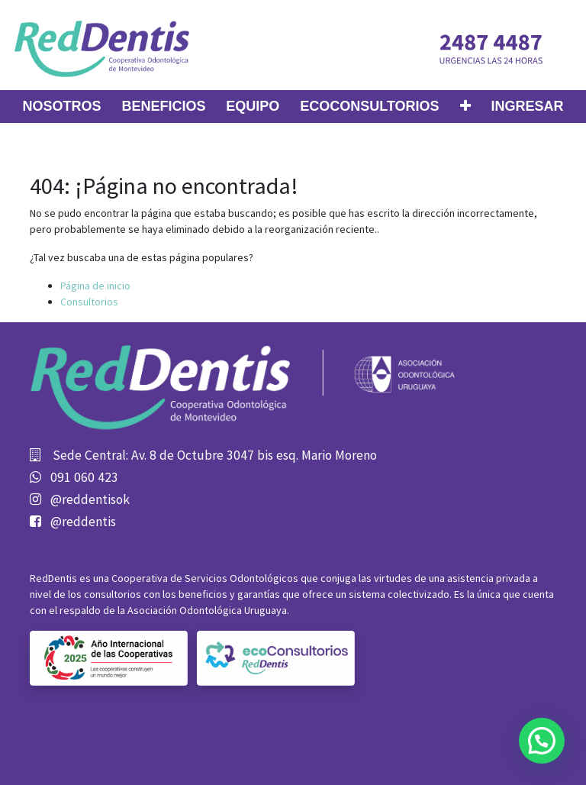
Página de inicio (95, 285)
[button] (465, 106)
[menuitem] (61, 106)
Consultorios (89, 302)
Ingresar (527, 106)
